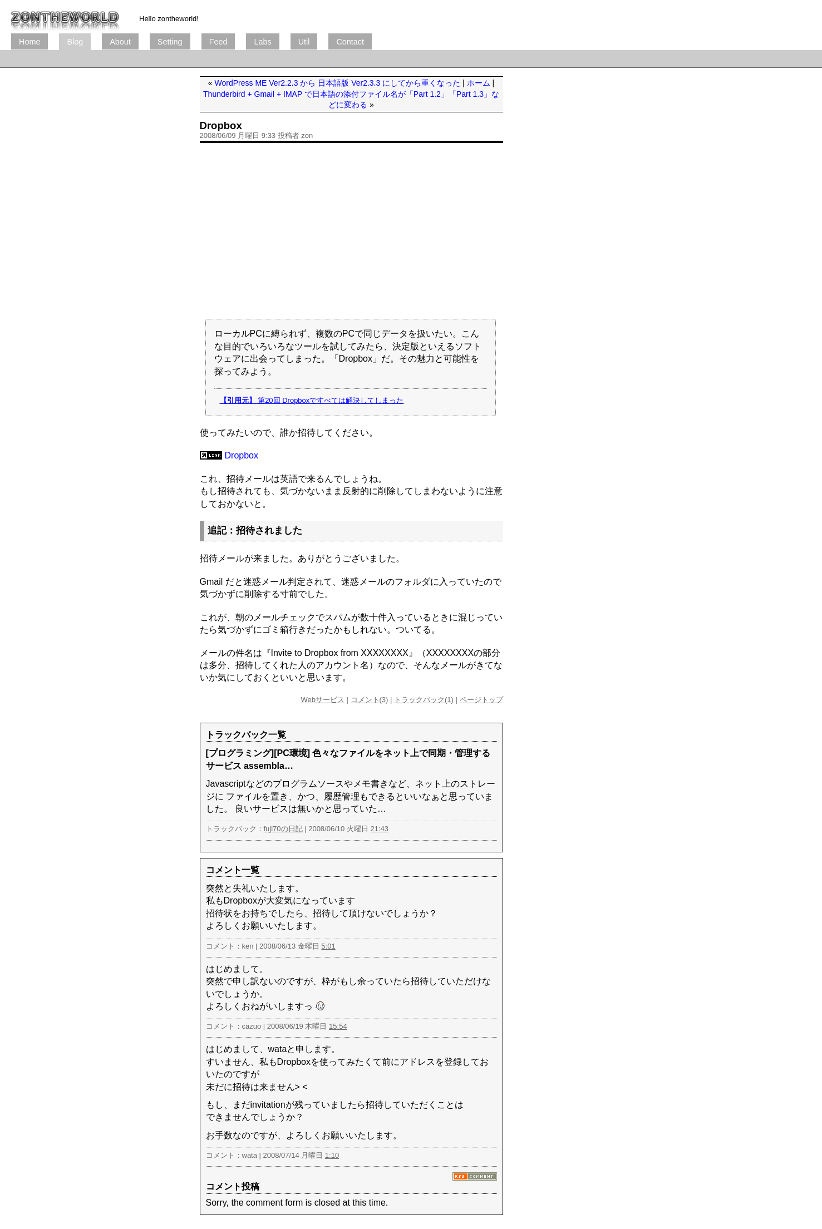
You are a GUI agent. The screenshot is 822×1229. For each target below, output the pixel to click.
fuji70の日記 (283, 829)
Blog (75, 41)
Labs (262, 41)
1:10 (332, 1155)
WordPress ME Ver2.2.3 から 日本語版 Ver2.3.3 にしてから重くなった (338, 82)
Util (304, 41)
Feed (218, 41)
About (120, 41)
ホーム (478, 82)
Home (29, 41)
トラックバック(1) (424, 699)
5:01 (328, 946)
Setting (170, 41)
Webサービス (322, 699)
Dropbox (221, 125)
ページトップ (481, 699)
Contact (350, 41)
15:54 (338, 1026)
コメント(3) (369, 699)
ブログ (65, 16)
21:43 (379, 829)
